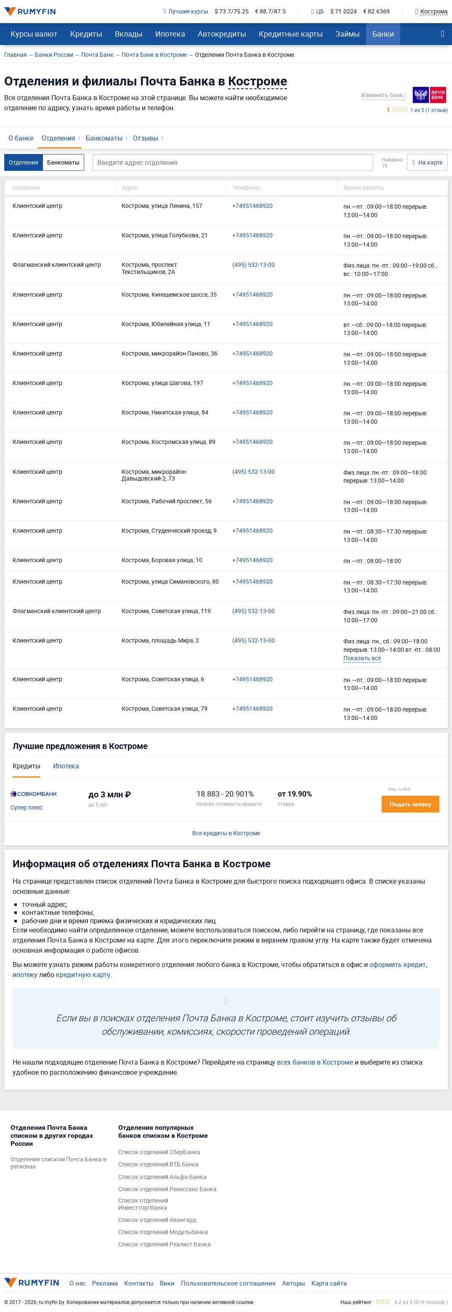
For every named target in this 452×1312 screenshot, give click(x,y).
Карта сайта (329, 1283)
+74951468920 (252, 206)
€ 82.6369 (376, 11)
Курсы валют (34, 34)
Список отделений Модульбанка (163, 1232)
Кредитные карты (291, 34)
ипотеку (25, 974)
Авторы (293, 1283)
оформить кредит (398, 964)
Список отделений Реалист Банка (164, 1244)
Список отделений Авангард (157, 1220)
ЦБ (317, 12)
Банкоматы (104, 138)
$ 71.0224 (343, 11)
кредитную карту (83, 974)
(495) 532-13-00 (253, 264)
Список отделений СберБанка (159, 1152)
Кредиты (86, 34)
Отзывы (145, 138)
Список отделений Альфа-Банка (162, 1177)
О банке (20, 138)
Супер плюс (27, 807)
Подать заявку (410, 804)
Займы (347, 34)
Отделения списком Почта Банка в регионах (58, 1163)
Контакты (139, 1283)
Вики (167, 1283)
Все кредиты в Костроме (226, 833)
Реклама (105, 1283)
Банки (383, 34)
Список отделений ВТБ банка (158, 1164)
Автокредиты (222, 34)
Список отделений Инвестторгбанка (143, 1204)
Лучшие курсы (186, 11)
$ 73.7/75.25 (232, 11)
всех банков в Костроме (315, 1062)
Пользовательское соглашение (228, 1283)
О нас (77, 1283)
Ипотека (170, 34)
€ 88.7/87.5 (270, 11)
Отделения (58, 138)
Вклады (129, 34)
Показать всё (362, 658)
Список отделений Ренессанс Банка (167, 1189)
